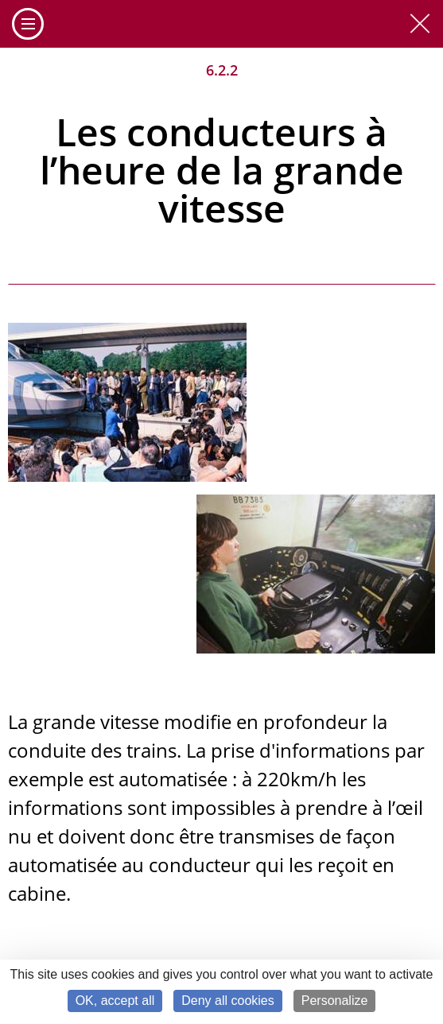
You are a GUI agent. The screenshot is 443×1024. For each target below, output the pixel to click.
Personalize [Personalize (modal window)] (334, 1000)
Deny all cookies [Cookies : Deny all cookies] (227, 1000)
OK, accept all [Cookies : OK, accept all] (115, 1000)
